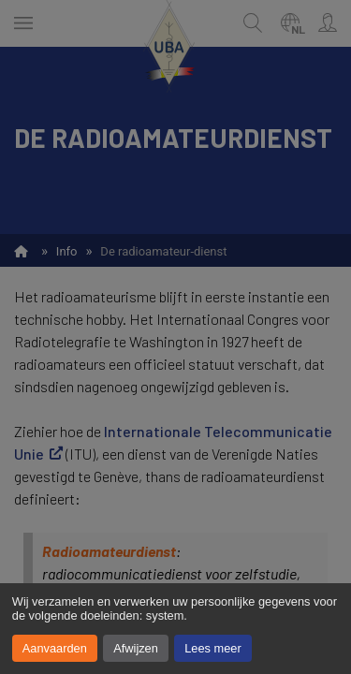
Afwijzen (135, 648)
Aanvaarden (54, 648)
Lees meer (212, 648)
